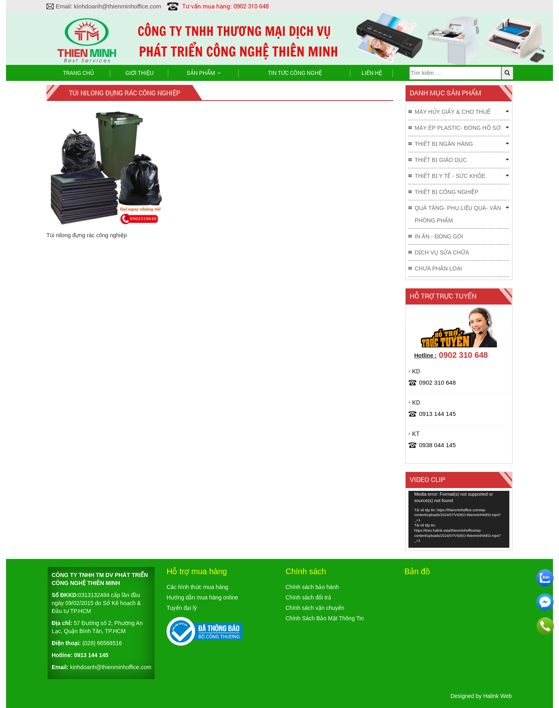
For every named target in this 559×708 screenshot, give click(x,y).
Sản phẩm (201, 73)
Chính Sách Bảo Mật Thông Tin (325, 618)
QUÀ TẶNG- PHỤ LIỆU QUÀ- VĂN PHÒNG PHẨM (458, 214)
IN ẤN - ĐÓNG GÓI (439, 236)
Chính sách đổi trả (308, 597)
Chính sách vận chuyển (315, 608)
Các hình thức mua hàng (197, 587)
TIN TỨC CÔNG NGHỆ (295, 73)
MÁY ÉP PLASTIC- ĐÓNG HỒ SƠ (458, 128)
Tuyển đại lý (182, 608)
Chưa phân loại (438, 268)
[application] (459, 519)
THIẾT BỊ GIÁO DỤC (441, 160)
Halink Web (497, 696)
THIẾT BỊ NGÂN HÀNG (444, 144)
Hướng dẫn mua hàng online (202, 597)
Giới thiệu (139, 73)
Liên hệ (372, 73)
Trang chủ (78, 73)
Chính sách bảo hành (312, 587)
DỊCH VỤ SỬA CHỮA (442, 252)
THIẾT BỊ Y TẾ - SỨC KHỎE (450, 176)
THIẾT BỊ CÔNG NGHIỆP (447, 192)
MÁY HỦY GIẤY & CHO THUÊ (453, 112)
